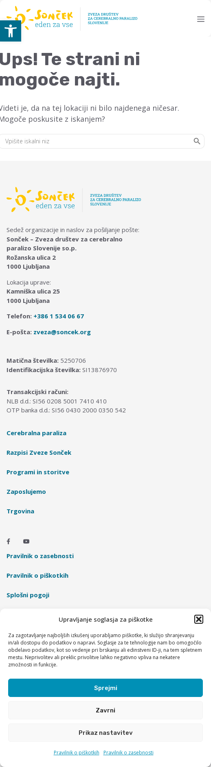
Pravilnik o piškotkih (76, 752)
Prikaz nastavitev (106, 732)
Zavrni (105, 710)
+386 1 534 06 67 (58, 316)
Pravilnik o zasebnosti (128, 752)
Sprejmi (105, 688)
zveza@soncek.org (62, 332)
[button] (10, 31)
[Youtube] (26, 541)
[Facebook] (8, 541)
